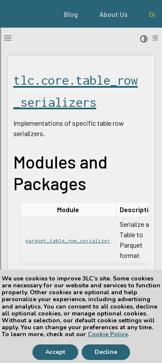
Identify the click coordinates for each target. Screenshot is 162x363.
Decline (106, 352)
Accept (55, 352)
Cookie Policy (107, 334)
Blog (71, 14)
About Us (113, 14)
